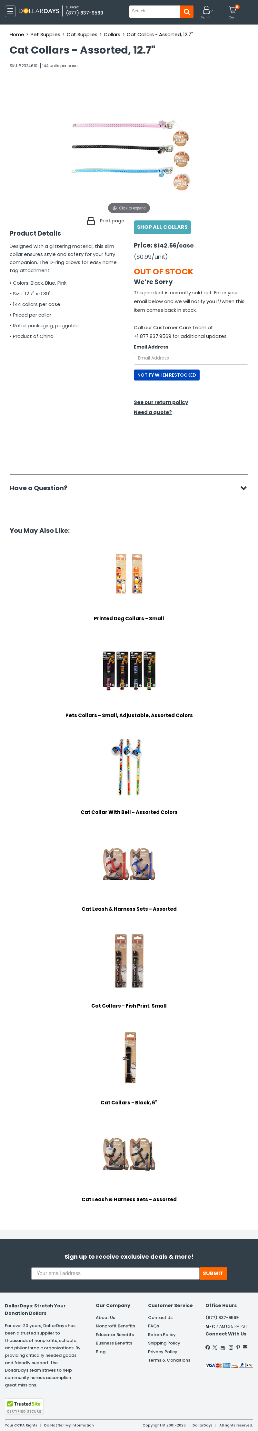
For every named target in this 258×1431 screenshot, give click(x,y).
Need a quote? (153, 412)
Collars (112, 34)
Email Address (151, 347)
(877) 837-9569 (84, 13)
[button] (206, 13)
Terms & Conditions (169, 1360)
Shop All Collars (162, 227)
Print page (112, 221)
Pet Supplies (45, 34)
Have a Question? (42, 487)
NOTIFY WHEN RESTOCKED (166, 375)
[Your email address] (115, 1273)
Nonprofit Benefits (115, 1326)
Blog (100, 1352)
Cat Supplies (82, 34)
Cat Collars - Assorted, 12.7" (160, 34)
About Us (105, 1317)
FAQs (153, 1326)
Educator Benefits (115, 1335)
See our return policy (161, 402)
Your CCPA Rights (21, 1425)
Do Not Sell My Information (69, 1425)
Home (17, 34)
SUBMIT (213, 1273)
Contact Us (160, 1317)
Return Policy (162, 1335)
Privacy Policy (162, 1352)
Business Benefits (114, 1343)
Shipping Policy (164, 1343)
